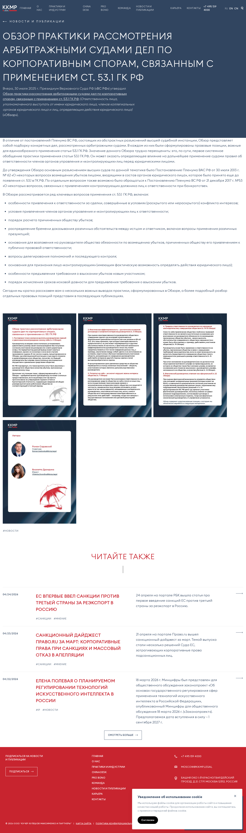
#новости (10, 530)
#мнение (60, 618)
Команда (124, 8)
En (231, 8)
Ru (226, 8)
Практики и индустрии (108, 766)
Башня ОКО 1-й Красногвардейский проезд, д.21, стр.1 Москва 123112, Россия (209, 779)
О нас (96, 761)
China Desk (99, 772)
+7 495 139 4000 (210, 8)
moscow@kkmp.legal (196, 766)
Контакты (194, 8)
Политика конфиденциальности (117, 823)
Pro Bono (98, 777)
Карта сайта (83, 823)
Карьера (175, 8)
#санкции (43, 618)
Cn (236, 8)
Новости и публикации (34, 21)
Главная (25, 8)
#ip (38, 709)
